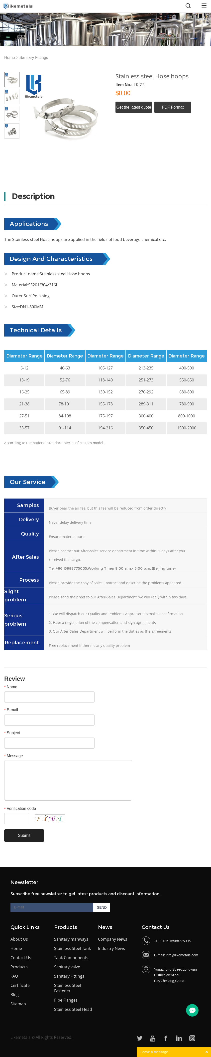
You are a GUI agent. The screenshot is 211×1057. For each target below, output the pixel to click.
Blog (14, 994)
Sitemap (18, 1004)
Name (10, 687)
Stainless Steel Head (73, 1009)
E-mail (11, 710)
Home (9, 57)
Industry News (111, 948)
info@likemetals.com (182, 955)
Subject (12, 733)
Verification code (20, 808)
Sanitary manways (71, 939)
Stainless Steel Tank (72, 948)
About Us (19, 939)
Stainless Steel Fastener (67, 988)
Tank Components (71, 957)
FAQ (14, 976)
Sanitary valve (67, 967)
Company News (112, 939)
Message (13, 756)
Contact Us (20, 957)
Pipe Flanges (66, 1000)
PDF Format (173, 107)
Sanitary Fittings (33, 57)
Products (19, 967)
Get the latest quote (133, 107)
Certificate (20, 985)
